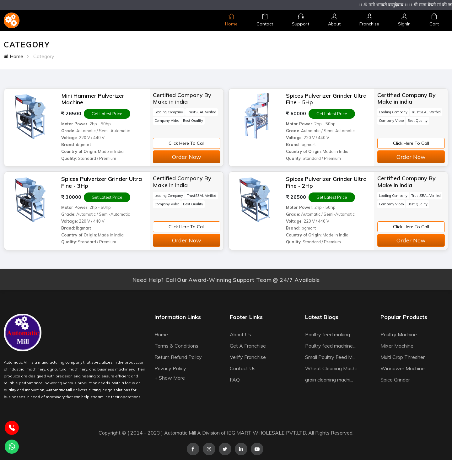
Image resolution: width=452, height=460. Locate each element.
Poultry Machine (398, 334)
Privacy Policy (170, 368)
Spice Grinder (395, 379)
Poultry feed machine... (330, 346)
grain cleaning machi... (329, 379)
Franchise (369, 20)
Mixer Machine (396, 346)
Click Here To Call (187, 143)
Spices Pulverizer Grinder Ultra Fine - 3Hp (101, 182)
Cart (434, 20)
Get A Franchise (248, 346)
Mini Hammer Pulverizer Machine (92, 99)
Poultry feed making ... (329, 334)
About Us (240, 334)
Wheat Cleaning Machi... (332, 368)
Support (300, 20)
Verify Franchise (248, 357)
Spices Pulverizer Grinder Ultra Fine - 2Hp (326, 182)
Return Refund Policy (178, 357)
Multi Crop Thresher (402, 357)
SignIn (404, 20)
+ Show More (169, 378)
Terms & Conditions (176, 346)
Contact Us (243, 368)
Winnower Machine (402, 368)
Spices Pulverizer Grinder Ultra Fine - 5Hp (326, 99)
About (334, 20)
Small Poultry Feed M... (330, 357)
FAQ (235, 379)
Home (231, 20)
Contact (264, 20)
